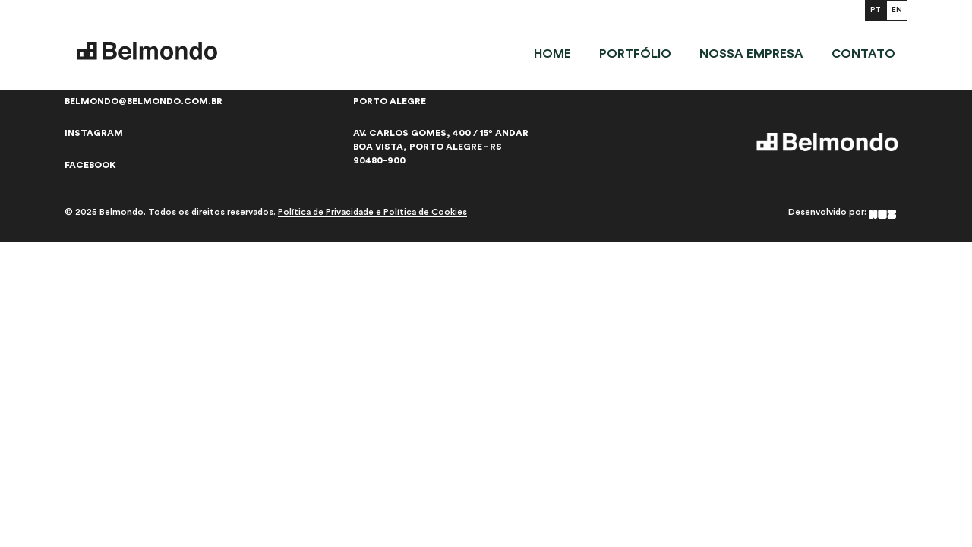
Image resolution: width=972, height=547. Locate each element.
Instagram (94, 133)
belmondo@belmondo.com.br (143, 101)
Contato (863, 54)
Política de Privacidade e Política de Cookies (372, 212)
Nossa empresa (751, 54)
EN (897, 10)
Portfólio (635, 54)
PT (875, 10)
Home (552, 54)
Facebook (90, 164)
